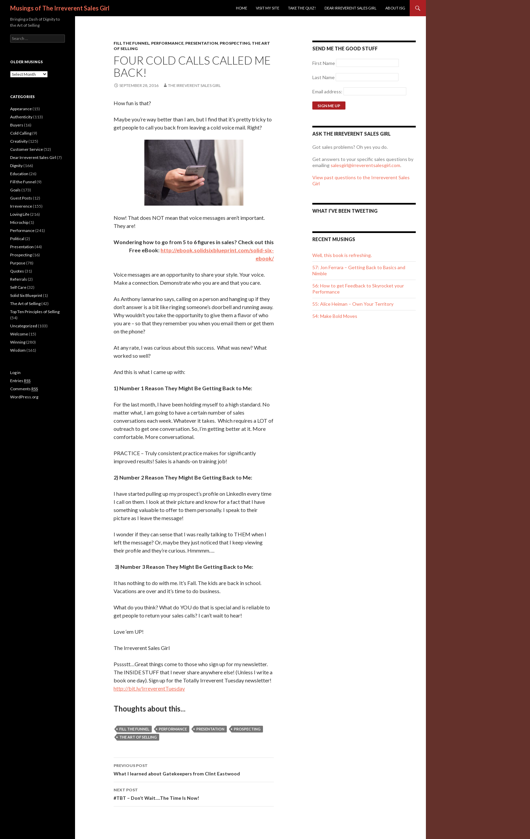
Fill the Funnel (131, 43)
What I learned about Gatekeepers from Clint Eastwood (194, 769)
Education (19, 173)
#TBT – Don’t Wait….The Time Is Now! (194, 793)
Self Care (18, 287)
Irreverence (21, 206)
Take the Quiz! (302, 8)
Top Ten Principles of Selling (34, 311)
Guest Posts (21, 198)
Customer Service (26, 149)
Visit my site (267, 8)
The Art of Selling (138, 737)
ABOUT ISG (395, 8)
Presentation (201, 43)
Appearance (21, 108)
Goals (15, 189)
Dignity (16, 165)
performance (173, 729)
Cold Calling (20, 133)
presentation (210, 729)
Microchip (19, 222)
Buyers (16, 124)
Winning (17, 342)
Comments (24, 389)
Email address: (327, 91)
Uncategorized (23, 325)
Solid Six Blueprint (26, 295)
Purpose (17, 262)
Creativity (19, 141)
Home (241, 8)
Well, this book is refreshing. (342, 255)
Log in (15, 372)
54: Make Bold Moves (334, 316)
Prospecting (235, 43)
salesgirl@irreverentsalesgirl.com (365, 165)
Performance (167, 43)
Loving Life (19, 214)
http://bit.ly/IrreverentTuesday (149, 688)
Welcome (19, 333)
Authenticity (21, 116)
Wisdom (18, 350)
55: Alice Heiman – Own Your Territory (352, 304)
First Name (323, 63)
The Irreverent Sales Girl (194, 85)
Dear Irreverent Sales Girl (350, 8)
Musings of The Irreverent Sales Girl (60, 8)
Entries (20, 380)
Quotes (17, 271)
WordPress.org (24, 396)
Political (17, 238)
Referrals (18, 279)
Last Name (323, 77)
